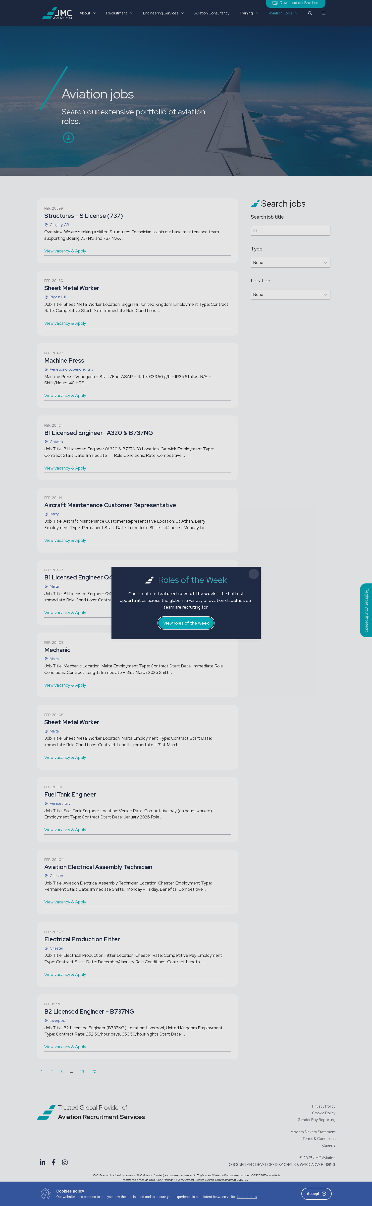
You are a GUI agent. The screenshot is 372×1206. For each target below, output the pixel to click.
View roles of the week (186, 623)
